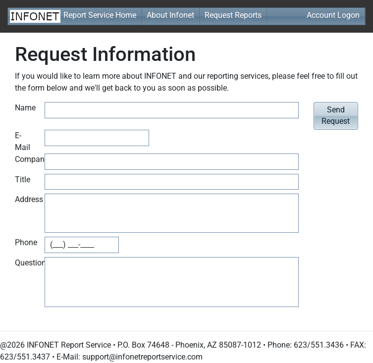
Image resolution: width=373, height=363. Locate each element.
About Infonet (170, 15)
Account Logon (333, 15)
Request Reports (233, 15)
